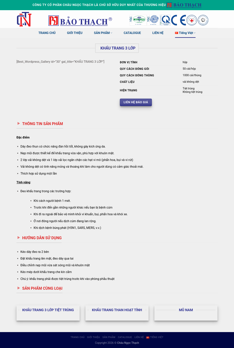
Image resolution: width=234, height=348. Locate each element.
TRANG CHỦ (47, 33)
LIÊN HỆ (158, 33)
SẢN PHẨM (103, 33)
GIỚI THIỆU (75, 33)
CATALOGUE (132, 33)
